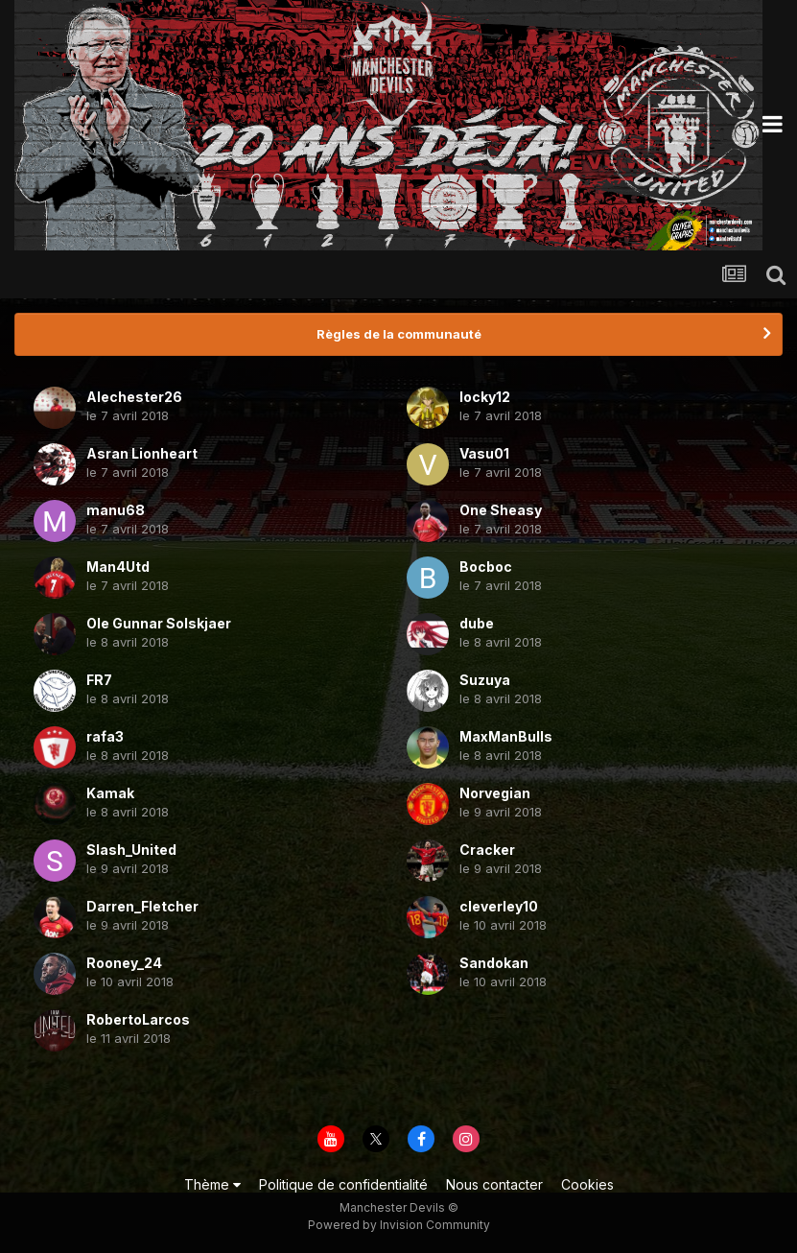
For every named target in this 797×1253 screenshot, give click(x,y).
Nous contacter (494, 1184)
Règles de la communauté (398, 334)
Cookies (587, 1184)
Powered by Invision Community (399, 1225)
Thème (212, 1184)
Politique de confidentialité (343, 1184)
